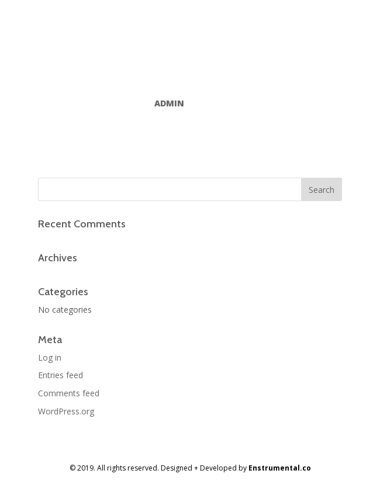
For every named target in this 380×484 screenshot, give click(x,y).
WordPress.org (66, 411)
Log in (49, 357)
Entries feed (60, 375)
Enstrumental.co (279, 468)
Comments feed (68, 393)
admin (169, 103)
